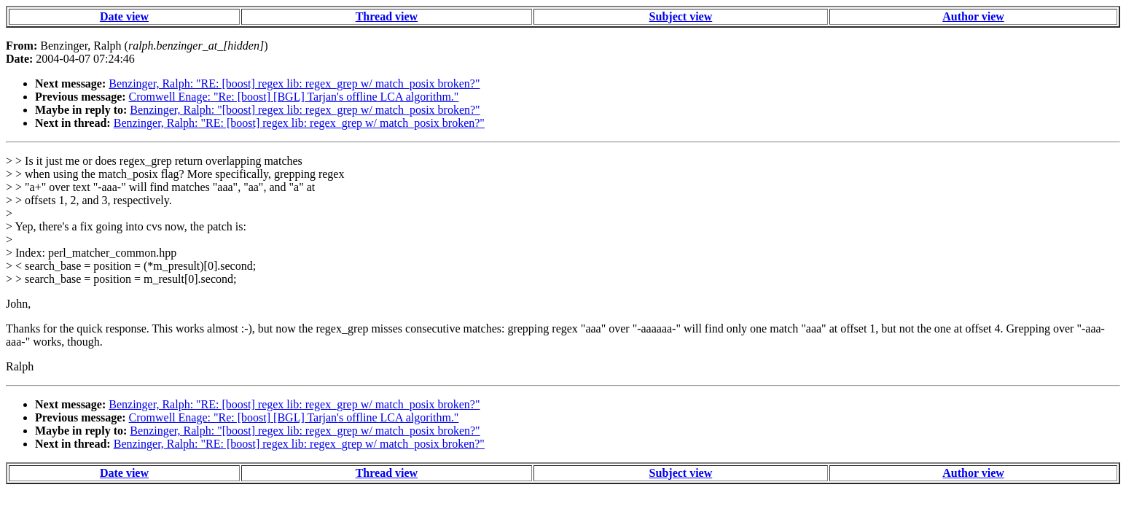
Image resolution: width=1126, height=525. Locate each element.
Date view (124, 16)
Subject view (681, 16)
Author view (973, 16)
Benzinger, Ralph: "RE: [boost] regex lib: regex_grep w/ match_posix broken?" (294, 83)
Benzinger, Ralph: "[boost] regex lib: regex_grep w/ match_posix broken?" (305, 110)
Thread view (387, 16)
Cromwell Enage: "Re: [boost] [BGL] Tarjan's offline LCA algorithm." (294, 96)
